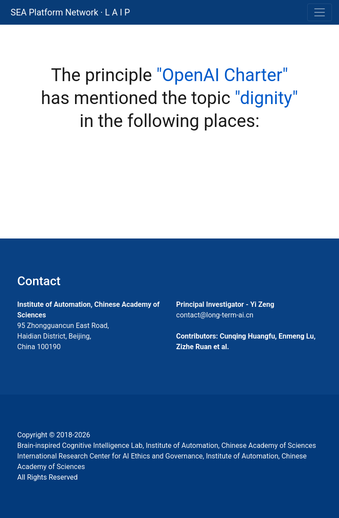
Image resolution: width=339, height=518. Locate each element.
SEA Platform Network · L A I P (70, 12)
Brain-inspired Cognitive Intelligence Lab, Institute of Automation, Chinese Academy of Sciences (166, 445)
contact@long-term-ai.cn (214, 315)
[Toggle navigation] (319, 12)
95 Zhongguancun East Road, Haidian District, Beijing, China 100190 (63, 336)
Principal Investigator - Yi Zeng (225, 304)
